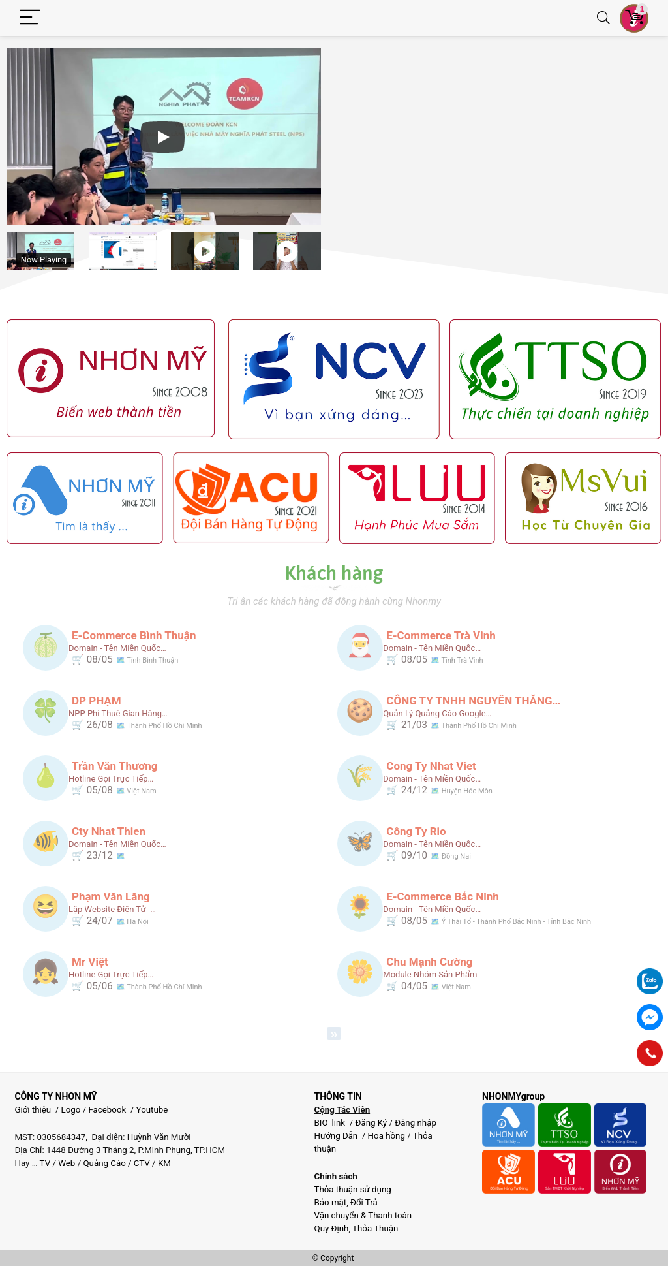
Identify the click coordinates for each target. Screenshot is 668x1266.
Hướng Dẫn (336, 1136)
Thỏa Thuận (374, 1228)
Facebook (107, 1110)
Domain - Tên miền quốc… (117, 648)
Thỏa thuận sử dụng (352, 1189)
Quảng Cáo (104, 1163)
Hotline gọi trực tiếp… (110, 778)
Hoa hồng (386, 1136)
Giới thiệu (32, 1110)
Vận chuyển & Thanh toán (363, 1215)
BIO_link (330, 1123)
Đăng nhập (415, 1123)
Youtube (152, 1110)
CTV (142, 1163)
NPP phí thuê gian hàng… (118, 713)
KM (164, 1163)
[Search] (603, 18)
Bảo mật (330, 1202)
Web (66, 1163)
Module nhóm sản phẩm (430, 974)
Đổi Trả (364, 1202)
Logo (71, 1110)
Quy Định (331, 1228)
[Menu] (30, 18)
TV (44, 1163)
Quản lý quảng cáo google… (437, 713)
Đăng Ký (372, 1123)
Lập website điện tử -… (112, 909)
